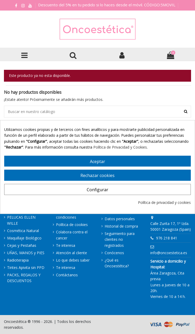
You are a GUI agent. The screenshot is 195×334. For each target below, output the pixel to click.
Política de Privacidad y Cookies (120, 147)
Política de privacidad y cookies (164, 202)
